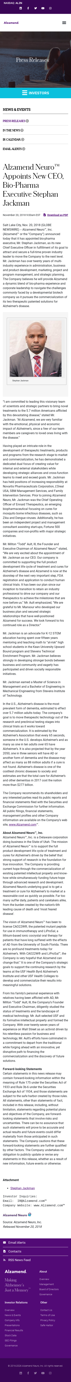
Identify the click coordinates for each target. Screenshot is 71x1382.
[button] (64, 22)
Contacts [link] (14, 1251)
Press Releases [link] (14, 121)
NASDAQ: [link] (13, 3)
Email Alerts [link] (12, 149)
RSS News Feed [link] (19, 1260)
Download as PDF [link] (55, 215)
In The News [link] (11, 130)
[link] (20, 8)
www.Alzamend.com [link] (22, 824)
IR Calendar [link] (12, 139)
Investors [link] (35, 92)
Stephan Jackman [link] (22, 1188)
